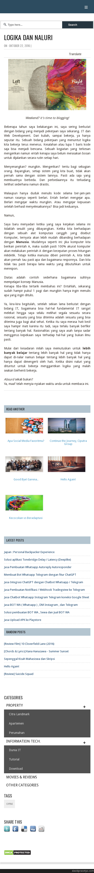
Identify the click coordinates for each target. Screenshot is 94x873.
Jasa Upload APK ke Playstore (22, 620)
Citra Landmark (19, 714)
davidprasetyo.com (83, 870)
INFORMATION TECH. (23, 741)
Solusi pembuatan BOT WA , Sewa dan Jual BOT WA (36, 612)
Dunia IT (15, 750)
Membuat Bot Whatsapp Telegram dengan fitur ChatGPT (40, 574)
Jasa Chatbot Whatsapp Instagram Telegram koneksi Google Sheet (46, 597)
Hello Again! (11, 666)
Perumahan (17, 733)
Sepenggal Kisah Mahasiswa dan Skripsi (29, 659)
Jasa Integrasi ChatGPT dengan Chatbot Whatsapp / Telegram (43, 582)
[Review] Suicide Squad (18, 674)
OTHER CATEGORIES (22, 785)
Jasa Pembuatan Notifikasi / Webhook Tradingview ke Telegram (44, 589)
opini (9, 804)
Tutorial (14, 759)
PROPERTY (14, 705)
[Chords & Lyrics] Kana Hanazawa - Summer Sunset (36, 651)
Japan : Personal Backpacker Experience (29, 552)
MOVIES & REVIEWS (21, 777)
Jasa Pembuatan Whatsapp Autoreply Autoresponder (38, 567)
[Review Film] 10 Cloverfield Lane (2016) (29, 643)
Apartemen (16, 723)
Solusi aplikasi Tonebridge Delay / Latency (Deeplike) (37, 559)
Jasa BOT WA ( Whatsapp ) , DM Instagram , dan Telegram (41, 604)
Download (16, 768)
